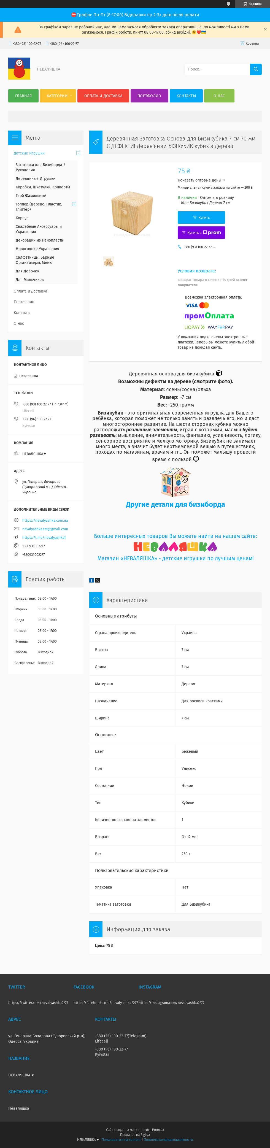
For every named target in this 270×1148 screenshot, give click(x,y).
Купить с (204, 232)
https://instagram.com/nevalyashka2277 (171, 1003)
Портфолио (149, 96)
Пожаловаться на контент (121, 1140)
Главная (23, 96)
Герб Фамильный (31, 195)
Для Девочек (27, 271)
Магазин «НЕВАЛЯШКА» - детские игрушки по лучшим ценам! (176, 558)
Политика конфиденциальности (168, 1140)
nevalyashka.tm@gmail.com (45, 529)
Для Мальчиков (30, 279)
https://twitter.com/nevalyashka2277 (38, 1003)
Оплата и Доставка (103, 96)
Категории (57, 96)
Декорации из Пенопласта (39, 240)
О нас (219, 96)
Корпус (22, 218)
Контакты (186, 96)
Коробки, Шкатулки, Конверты (43, 187)
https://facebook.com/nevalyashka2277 (106, 1003)
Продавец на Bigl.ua (135, 1135)
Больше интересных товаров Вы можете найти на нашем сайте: (175, 536)
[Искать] (256, 69)
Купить (204, 217)
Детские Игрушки (29, 153)
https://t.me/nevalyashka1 (44, 537)
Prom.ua (158, 1130)
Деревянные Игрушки (35, 178)
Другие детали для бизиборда (175, 504)
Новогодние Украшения (37, 249)
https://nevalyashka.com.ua (45, 520)
